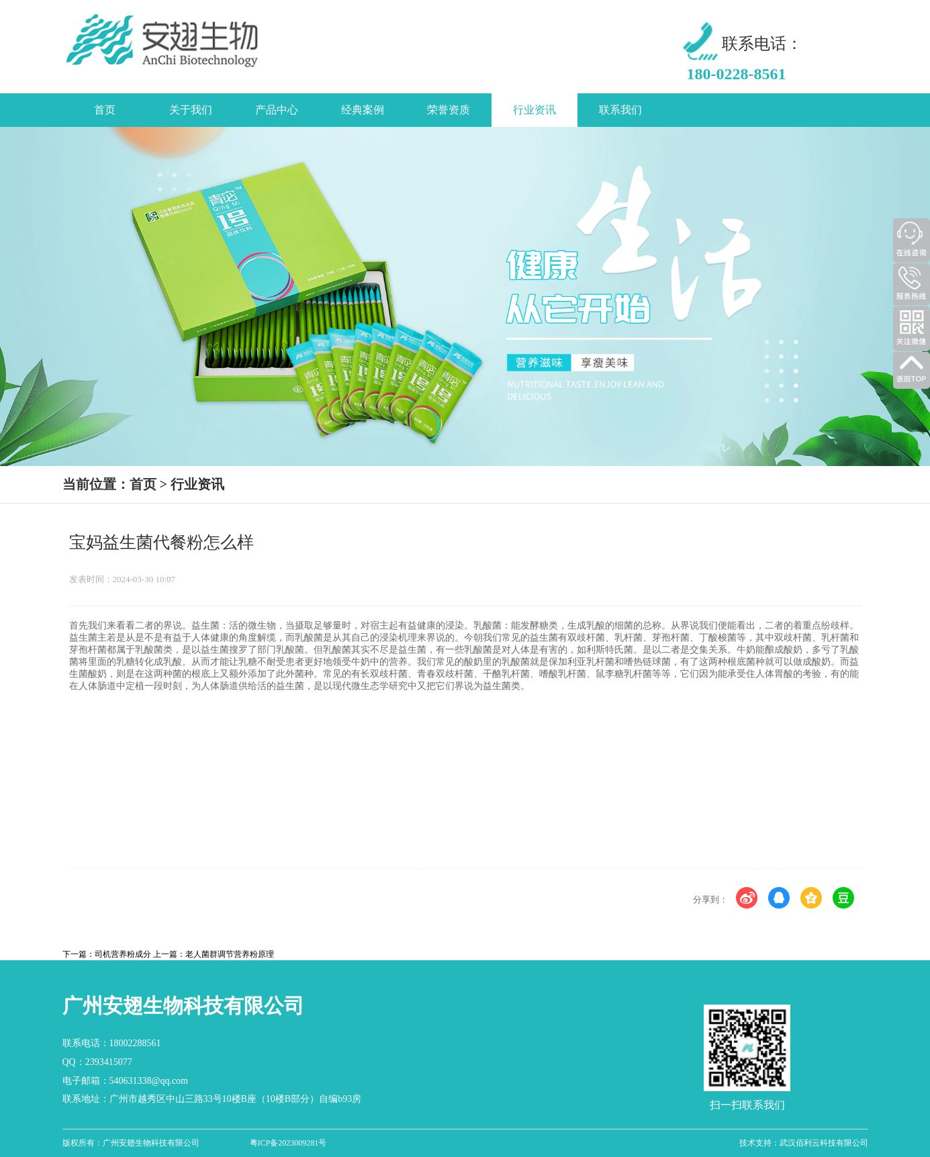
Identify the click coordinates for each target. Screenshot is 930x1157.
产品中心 (276, 109)
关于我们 (190, 109)
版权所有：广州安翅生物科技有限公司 (130, 1143)
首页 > (148, 484)
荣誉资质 (448, 109)
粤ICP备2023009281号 (288, 1143)
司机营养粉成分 (123, 954)
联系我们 (620, 109)
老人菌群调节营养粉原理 (229, 954)
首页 (104, 109)
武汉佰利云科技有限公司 (824, 1143)
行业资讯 (534, 109)
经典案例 (362, 109)
